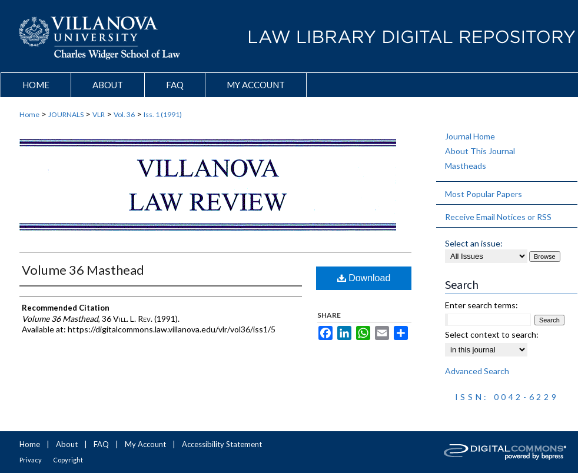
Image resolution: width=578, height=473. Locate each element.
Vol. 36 (124, 114)
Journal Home (470, 136)
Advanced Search (477, 371)
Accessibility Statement (222, 444)
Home (29, 114)
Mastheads (465, 166)
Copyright (68, 460)
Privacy (30, 460)
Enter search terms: (481, 305)
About (67, 444)
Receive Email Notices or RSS (498, 217)
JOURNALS (66, 114)
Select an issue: (474, 243)
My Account (145, 444)
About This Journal (480, 151)
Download (364, 278)
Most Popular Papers (483, 194)
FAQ (101, 444)
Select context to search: (492, 334)
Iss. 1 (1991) (163, 114)
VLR (98, 114)
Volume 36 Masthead (83, 270)
